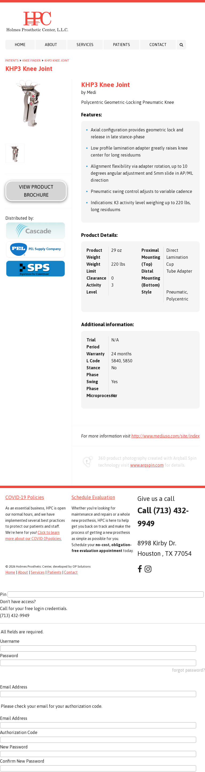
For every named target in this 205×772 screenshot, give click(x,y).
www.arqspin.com (147, 465)
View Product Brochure (36, 190)
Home (20, 45)
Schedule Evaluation (93, 497)
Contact (158, 45)
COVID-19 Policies (24, 497)
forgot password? (188, 670)
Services (85, 45)
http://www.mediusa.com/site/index (165, 435)
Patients (121, 45)
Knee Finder (31, 60)
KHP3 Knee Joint (57, 60)
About (51, 45)
